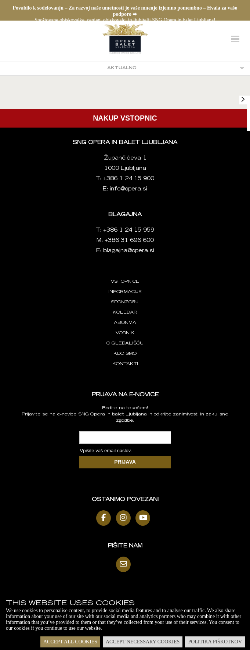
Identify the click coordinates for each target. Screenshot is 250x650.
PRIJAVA (125, 462)
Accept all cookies (70, 641)
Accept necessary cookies (143, 641)
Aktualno (122, 68)
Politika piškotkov (215, 641)
